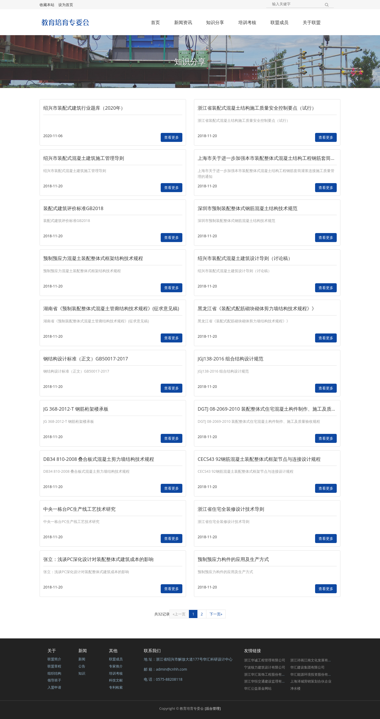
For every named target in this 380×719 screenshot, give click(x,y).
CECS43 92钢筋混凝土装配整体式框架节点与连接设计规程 (259, 459)
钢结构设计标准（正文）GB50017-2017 (85, 358)
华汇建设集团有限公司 (307, 667)
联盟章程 (54, 666)
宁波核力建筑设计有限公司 (264, 667)
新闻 (81, 659)
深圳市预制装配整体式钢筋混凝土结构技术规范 (247, 208)
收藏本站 (47, 4)
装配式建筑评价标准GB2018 (73, 208)
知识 (81, 673)
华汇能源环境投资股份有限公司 (314, 674)
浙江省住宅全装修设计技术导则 (231, 509)
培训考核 (247, 22)
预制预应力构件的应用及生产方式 (233, 559)
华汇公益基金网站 (258, 688)
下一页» (216, 613)
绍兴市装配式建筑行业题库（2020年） (84, 108)
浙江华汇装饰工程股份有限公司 (268, 674)
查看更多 (171, 137)
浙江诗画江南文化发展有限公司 (314, 660)
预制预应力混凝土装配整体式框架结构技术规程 (93, 258)
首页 (155, 22)
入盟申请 (54, 687)
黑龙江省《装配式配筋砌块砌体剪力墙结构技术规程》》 (257, 308)
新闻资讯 (183, 22)
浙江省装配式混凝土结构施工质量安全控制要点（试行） (257, 108)
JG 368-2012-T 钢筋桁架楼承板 (75, 409)
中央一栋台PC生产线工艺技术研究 (79, 509)
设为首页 (65, 4)
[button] (328, 4)
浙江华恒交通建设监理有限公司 (268, 681)
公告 (81, 666)
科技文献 (116, 680)
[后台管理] (213, 708)
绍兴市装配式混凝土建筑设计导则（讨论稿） (245, 258)
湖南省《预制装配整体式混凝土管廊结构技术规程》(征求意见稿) (111, 308)
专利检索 (116, 687)
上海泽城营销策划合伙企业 (310, 681)
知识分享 (215, 22)
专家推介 (116, 666)
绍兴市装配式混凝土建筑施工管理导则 (83, 158)
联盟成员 (279, 22)
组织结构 (54, 673)
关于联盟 (312, 22)
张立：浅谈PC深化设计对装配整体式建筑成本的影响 (98, 559)
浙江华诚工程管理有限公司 (264, 660)
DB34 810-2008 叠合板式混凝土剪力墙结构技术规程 (98, 459)
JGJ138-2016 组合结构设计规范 (230, 358)
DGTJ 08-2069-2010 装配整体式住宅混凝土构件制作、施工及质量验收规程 (276, 409)
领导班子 (54, 680)
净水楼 (295, 688)
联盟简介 (54, 659)
